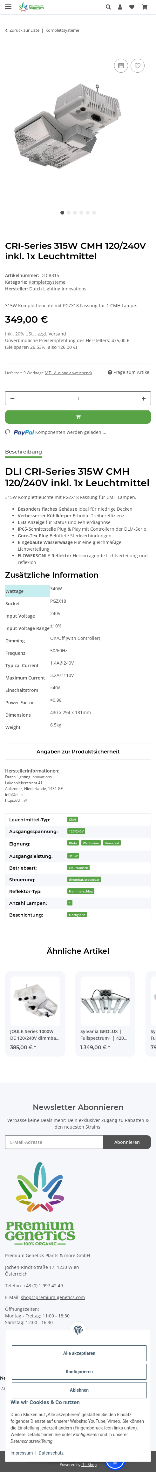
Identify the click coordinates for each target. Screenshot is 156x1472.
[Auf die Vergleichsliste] (121, 66)
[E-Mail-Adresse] (54, 1142)
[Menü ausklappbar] (8, 4)
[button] (110, 7)
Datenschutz (51, 1452)
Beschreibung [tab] (23, 452)
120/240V (76, 831)
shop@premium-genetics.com (53, 1297)
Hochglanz (77, 914)
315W (73, 856)
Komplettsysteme (47, 282)
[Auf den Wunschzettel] (138, 66)
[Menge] (78, 398)
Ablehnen (79, 1390)
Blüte (73, 843)
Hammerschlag (81, 891)
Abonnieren (127, 1142)
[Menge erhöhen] (144, 398)
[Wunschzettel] (132, 7)
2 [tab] (69, 213)
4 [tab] (81, 213)
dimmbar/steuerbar (84, 879)
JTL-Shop (89, 1464)
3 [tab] (75, 213)
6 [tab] (94, 213)
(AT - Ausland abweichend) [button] (68, 372)
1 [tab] (62, 213)
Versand (57, 334)
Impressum (21, 1452)
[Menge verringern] (12, 398)
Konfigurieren (79, 1371)
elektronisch (78, 867)
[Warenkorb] (144, 7)
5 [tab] (88, 213)
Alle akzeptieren (79, 1353)
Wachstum (91, 843)
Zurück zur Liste (24, 30)
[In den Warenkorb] (10, 50)
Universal (112, 843)
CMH (72, 819)
